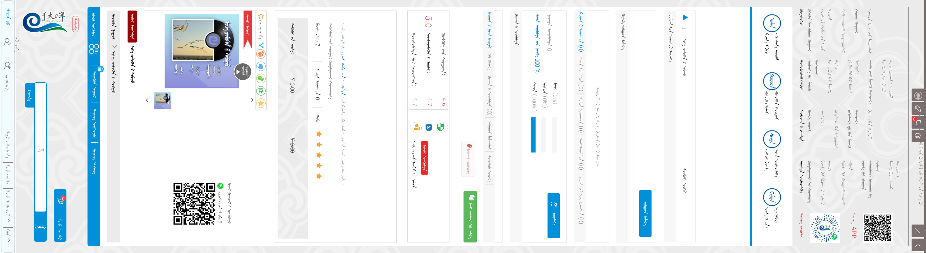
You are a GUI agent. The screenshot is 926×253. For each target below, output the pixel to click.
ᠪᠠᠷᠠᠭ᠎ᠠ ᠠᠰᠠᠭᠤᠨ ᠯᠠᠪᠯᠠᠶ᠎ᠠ (623, 32)
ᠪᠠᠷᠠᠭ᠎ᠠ (29, 95)
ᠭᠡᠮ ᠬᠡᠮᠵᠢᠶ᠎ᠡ (489, 62)
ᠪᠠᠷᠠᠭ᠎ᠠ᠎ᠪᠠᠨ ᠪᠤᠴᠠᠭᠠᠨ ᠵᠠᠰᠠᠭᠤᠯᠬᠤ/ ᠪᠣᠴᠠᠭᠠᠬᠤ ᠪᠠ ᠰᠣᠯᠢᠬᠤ (870, 179)
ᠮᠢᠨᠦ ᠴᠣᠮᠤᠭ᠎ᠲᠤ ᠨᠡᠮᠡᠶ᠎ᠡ (471, 217)
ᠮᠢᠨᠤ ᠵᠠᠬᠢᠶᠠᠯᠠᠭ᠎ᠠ (8, 144)
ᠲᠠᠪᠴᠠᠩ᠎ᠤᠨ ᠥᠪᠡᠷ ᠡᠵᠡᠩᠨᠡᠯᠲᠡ (414, 164)
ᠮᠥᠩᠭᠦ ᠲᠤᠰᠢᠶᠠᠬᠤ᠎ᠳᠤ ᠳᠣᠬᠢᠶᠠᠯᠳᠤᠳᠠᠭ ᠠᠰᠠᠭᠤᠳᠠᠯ (887, 79)
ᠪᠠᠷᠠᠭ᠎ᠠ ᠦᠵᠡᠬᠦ (809, 120)
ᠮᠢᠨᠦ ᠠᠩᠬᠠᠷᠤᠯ (8, 206)
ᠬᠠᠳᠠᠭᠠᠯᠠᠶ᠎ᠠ (261, 26)
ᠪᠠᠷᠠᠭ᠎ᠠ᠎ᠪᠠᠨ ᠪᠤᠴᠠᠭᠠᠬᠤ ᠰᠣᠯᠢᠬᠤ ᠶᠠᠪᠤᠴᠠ (846, 183)
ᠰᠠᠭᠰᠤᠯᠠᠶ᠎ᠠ (823, 117)
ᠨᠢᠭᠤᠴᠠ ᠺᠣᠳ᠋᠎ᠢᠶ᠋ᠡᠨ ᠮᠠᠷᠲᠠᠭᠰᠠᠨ (870, 31)
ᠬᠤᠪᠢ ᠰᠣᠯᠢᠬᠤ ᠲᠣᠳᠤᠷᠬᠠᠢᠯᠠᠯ (843, 31)
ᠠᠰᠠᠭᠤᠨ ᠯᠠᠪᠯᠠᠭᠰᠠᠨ (489, 135)
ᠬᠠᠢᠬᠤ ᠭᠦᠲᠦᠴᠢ (856, 21)
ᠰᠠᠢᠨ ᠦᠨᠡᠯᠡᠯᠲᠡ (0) (581, 74)
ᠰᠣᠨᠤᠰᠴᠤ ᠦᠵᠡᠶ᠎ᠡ (489, 168)
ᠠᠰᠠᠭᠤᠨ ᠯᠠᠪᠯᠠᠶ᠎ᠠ (645, 213)
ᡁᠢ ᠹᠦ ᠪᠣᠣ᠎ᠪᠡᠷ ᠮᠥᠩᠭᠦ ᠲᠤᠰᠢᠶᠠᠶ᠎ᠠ (853, 76)
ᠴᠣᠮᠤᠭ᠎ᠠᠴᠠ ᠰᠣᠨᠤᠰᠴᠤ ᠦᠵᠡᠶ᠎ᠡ (671, 38)
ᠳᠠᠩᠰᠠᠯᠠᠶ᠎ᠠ (7, 76)
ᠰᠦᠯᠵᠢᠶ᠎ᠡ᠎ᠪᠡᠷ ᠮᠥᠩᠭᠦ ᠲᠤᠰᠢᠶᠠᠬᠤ (813, 75)
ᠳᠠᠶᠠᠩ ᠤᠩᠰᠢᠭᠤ (94, 123)
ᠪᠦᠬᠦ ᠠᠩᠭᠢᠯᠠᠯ (93, 25)
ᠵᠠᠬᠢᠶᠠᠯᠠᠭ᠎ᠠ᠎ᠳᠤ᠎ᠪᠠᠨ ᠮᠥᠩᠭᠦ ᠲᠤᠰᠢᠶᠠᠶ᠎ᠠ (853, 129)
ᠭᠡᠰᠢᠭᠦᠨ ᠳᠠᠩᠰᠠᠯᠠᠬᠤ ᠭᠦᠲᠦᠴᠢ (809, 30)
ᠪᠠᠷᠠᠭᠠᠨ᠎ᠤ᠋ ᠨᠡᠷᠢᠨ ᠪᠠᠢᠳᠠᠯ (489, 30)
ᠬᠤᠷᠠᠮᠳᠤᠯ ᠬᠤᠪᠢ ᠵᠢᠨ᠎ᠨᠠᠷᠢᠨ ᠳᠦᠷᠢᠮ (826, 30)
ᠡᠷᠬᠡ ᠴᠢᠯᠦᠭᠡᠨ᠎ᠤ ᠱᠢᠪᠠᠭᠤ (113, 71)
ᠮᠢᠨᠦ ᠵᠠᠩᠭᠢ (8, 174)
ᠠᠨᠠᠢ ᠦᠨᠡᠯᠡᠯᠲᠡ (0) (581, 154)
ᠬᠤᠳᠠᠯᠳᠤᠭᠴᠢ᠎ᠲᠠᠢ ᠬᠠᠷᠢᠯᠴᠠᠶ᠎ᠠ (809, 182)
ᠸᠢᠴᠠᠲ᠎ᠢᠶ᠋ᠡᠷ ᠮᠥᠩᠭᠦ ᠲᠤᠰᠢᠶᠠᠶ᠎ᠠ (870, 82)
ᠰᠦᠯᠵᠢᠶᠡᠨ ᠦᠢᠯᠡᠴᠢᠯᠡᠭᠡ (469, 158)
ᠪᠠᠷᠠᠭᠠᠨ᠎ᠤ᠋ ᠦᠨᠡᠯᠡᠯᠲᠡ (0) (581, 32)
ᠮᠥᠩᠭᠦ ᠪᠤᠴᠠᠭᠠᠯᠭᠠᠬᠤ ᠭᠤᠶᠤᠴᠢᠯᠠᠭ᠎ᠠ (894, 175)
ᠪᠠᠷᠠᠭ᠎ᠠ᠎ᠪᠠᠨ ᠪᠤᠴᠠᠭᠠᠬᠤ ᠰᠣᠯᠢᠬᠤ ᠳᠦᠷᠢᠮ (826, 183)
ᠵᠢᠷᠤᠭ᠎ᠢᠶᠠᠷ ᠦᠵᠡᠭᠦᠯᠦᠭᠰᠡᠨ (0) (581, 200)
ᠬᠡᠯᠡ (8, 235)
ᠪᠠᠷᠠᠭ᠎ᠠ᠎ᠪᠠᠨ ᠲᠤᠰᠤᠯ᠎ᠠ (870, 125)
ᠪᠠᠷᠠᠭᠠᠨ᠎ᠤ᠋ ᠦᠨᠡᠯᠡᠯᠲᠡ (489, 96)
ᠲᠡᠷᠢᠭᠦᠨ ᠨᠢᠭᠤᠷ (94, 84)
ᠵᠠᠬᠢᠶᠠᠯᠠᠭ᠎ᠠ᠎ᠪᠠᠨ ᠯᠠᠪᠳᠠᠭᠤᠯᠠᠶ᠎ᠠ (836, 130)
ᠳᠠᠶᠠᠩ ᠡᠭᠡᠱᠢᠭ (94, 161)
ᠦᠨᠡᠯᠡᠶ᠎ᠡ (554, 213)
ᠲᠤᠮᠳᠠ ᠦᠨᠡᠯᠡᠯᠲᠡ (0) (581, 115)
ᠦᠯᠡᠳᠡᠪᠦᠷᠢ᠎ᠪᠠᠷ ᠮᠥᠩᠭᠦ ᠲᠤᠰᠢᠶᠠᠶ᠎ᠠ (833, 76)
